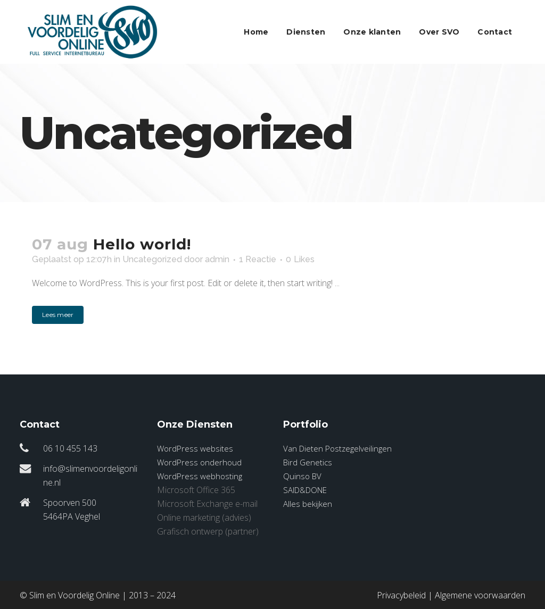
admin (217, 259)
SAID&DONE (305, 490)
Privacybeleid (401, 595)
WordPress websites (195, 448)
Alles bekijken (307, 503)
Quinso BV (302, 476)
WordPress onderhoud (199, 462)
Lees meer (57, 315)
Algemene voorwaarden (480, 595)
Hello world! (142, 244)
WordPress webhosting (199, 476)
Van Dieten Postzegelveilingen (337, 448)
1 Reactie (257, 259)
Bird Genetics (307, 462)
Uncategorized (152, 259)
